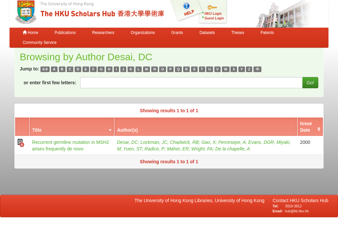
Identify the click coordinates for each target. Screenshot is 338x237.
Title (37, 130)
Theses (237, 32)
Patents (267, 32)
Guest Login (214, 18)
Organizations (143, 32)
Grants (177, 32)
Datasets (207, 32)
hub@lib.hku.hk (297, 211)
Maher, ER (178, 148)
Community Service (40, 42)
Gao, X (208, 142)
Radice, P (154, 148)
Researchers (103, 32)
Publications (65, 32)
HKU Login (213, 13)
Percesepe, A (232, 142)
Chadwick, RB (184, 142)
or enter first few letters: (50, 82)
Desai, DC (127, 142)
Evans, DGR (261, 142)
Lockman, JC (153, 142)
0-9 (44, 69)
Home (30, 32)
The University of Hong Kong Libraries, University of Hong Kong (200, 200)
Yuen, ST (132, 148)
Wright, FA (202, 148)
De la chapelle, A (232, 148)
